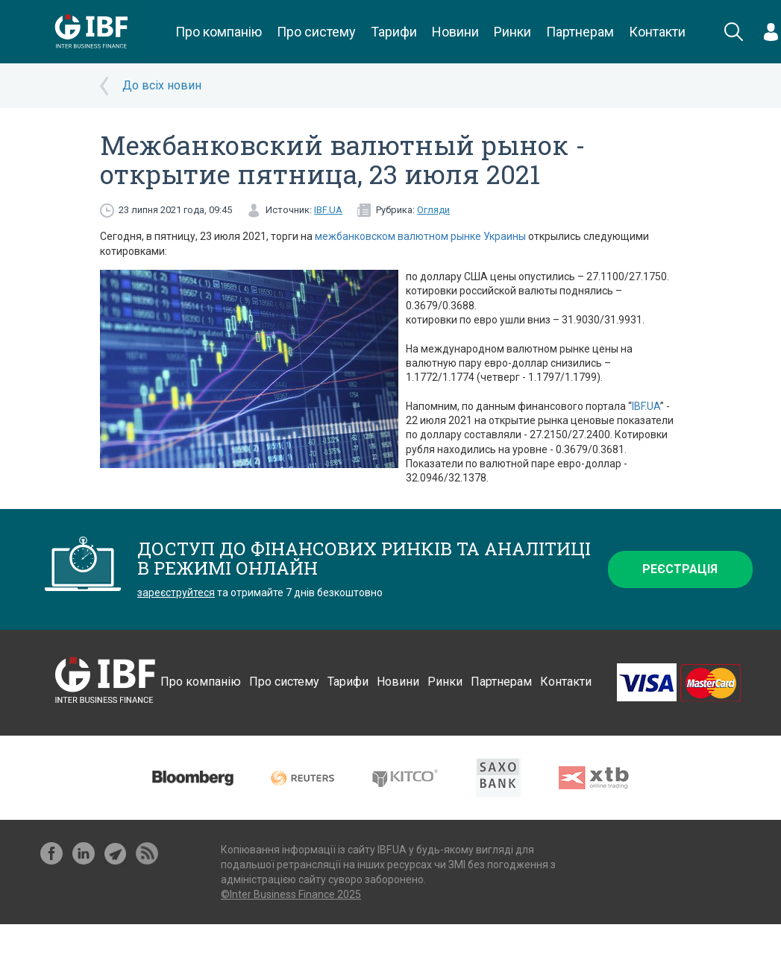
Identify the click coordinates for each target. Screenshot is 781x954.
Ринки (512, 32)
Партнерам (580, 32)
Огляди (433, 209)
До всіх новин (161, 85)
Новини (455, 32)
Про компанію (218, 32)
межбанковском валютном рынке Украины (420, 236)
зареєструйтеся (176, 592)
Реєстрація (680, 569)
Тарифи (394, 32)
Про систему (316, 32)
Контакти (657, 32)
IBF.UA (328, 209)
